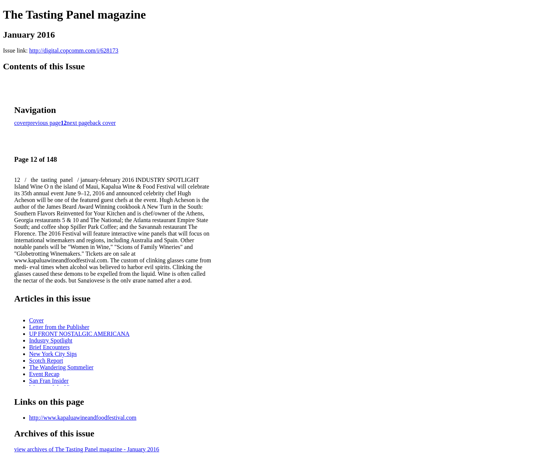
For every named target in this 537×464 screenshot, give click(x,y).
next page (78, 123)
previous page (44, 123)
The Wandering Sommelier (61, 367)
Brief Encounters (49, 347)
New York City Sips (53, 354)
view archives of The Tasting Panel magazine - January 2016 (86, 449)
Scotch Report (46, 360)
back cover (103, 123)
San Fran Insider (49, 381)
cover (21, 123)
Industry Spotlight (50, 340)
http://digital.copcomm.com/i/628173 (73, 50)
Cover (36, 320)
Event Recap (44, 374)
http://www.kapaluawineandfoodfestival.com (82, 417)
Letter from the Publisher (59, 327)
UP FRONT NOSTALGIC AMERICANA (79, 334)
